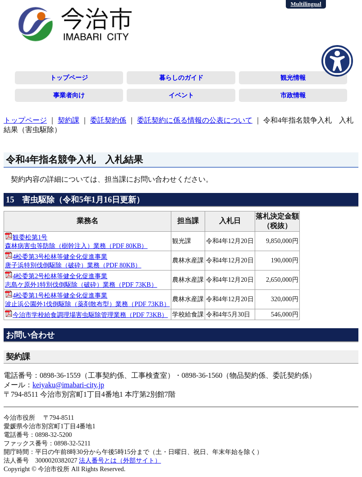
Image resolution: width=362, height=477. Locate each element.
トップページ (69, 77)
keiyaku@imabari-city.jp (68, 385)
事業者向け (69, 95)
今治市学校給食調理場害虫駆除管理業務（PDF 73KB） (90, 314)
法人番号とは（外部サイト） (120, 460)
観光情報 (293, 77)
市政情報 (293, 95)
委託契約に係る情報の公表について (194, 120)
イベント (181, 95)
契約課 (68, 120)
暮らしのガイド (181, 77)
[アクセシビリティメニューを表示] (337, 61)
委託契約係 (108, 120)
